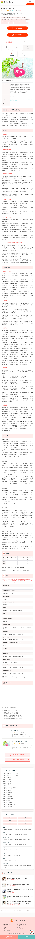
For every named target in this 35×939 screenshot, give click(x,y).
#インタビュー (19, 885)
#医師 (13, 892)
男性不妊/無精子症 (5, 19)
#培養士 (23, 885)
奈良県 (20, 834)
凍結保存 (18, 17)
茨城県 (21, 829)
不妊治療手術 (26, 19)
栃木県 (25, 829)
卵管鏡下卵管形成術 (11, 21)
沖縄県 (5, 867)
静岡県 (9, 850)
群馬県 (29, 829)
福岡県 (5, 865)
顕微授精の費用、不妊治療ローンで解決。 (17, 878)
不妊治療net (11, 933)
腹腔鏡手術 (4, 21)
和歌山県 (25, 834)
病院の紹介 (7, 48)
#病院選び (9, 892)
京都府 (9, 834)
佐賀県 (9, 865)
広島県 (16, 855)
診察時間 (12, 54)
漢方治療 (23, 21)
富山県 (16, 844)
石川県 (20, 844)
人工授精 (3, 17)
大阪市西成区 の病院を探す (17, 755)
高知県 (16, 860)
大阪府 (5, 834)
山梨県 (5, 844)
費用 (17, 48)
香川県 (9, 860)
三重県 (16, 850)
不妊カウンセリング (14, 19)
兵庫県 (13, 834)
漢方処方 (24, 17)
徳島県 (5, 860)
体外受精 (8, 17)
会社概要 (18, 925)
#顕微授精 (12, 879)
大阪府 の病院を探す (17, 759)
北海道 (5, 839)
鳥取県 (5, 855)
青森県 (20, 839)
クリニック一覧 (20, 928)
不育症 (21, 19)
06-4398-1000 (13, 104)
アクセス (23, 54)
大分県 (20, 865)
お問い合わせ (5, 928)
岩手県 (16, 839)
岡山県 (13, 855)
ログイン (5, 927)
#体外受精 (14, 885)
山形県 (28, 839)
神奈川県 (10, 829)
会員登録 (18, 927)
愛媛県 (13, 860)
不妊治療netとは (6, 924)
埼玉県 (17, 829)
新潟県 (13, 844)
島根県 (9, 855)
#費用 (8, 879)
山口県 (20, 855)
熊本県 (16, 865)
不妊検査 (18, 21)
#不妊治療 (16, 879)
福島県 (9, 839)
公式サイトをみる (17, 28)
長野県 (9, 844)
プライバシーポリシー (7, 925)
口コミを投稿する (17, 35)
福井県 (24, 844)
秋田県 (24, 839)
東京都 (5, 829)
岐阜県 (13, 850)
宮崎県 (24, 865)
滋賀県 (16, 834)
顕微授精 (13, 17)
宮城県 (13, 839)
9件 (12, 10)
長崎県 (13, 865)
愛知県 (5, 850)
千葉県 (14, 829)
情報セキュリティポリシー (22, 924)
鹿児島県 (29, 865)
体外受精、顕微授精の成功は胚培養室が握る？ (18, 884)
